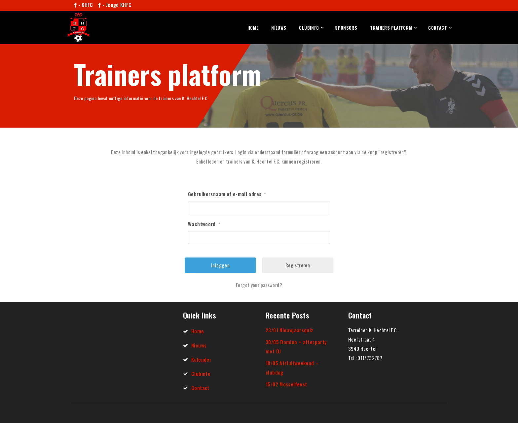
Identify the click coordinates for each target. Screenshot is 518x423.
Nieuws (278, 27)
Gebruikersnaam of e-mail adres (227, 193)
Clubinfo (309, 27)
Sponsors (346, 27)
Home (253, 27)
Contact (437, 27)
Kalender (201, 359)
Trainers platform (391, 27)
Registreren (297, 265)
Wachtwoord (204, 223)
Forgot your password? (259, 284)
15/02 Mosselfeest (286, 384)
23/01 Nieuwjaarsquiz (290, 330)
